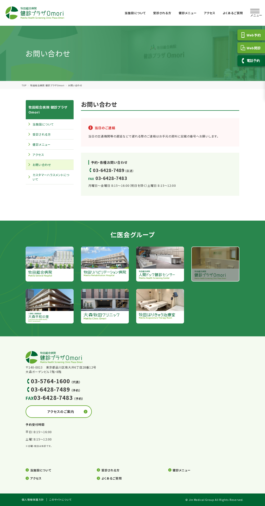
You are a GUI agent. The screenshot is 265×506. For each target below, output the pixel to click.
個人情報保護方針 (33, 499)
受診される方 (162, 13)
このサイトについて (60, 499)
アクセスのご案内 (60, 411)
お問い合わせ (42, 164)
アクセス (209, 13)
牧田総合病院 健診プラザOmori (47, 85)
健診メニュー (188, 13)
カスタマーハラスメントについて (51, 177)
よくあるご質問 (233, 13)
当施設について (135, 13)
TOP (24, 85)
